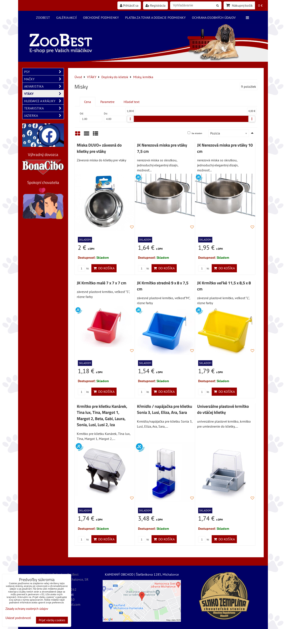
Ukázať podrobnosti (18, 618)
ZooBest (43, 17)
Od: (91, 117)
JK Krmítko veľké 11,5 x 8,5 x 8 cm (224, 286)
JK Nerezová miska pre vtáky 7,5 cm (162, 148)
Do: (115, 117)
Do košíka (103, 268)
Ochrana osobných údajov (214, 17)
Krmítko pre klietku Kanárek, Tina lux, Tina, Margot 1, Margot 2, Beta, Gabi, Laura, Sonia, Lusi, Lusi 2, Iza (102, 415)
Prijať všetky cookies (52, 620)
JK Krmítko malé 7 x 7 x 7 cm (101, 283)
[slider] (130, 119)
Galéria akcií (66, 17)
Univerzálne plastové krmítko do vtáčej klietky (223, 409)
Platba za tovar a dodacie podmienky (155, 17)
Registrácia (155, 5)
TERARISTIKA (44, 108)
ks (83, 268)
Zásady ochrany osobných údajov (26, 609)
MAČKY (44, 79)
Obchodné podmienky (101, 17)
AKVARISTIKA (44, 86)
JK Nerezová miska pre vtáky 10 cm (225, 148)
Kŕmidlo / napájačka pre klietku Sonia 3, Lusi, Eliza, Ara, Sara (164, 409)
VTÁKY (44, 93)
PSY (44, 71)
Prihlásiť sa (129, 5)
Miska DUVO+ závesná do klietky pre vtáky (99, 148)
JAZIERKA (44, 115)
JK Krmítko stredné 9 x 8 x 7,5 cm (162, 286)
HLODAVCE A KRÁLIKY (44, 100)
